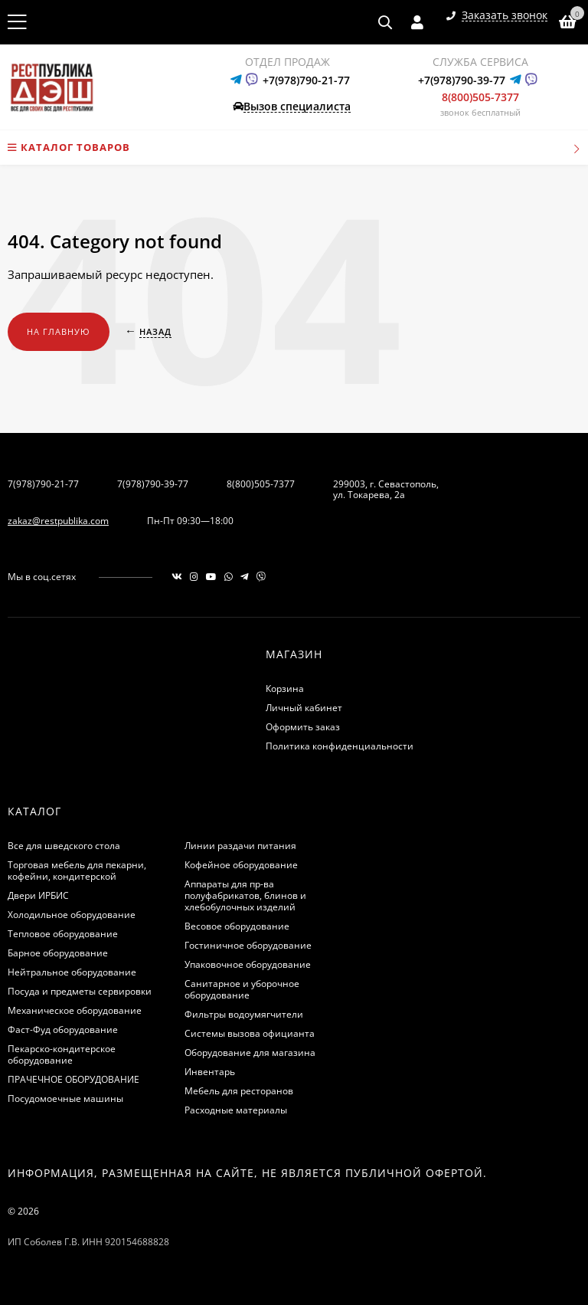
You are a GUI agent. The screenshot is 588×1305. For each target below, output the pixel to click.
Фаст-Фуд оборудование (63, 1029)
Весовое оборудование (237, 926)
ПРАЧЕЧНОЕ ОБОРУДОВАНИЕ (73, 1079)
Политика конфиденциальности (339, 746)
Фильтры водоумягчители (244, 1014)
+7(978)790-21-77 (306, 80)
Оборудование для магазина (250, 1052)
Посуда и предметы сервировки (80, 991)
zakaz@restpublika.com (58, 520)
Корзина (285, 688)
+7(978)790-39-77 (461, 80)
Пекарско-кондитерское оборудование (62, 1054)
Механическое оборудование (75, 1010)
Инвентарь (210, 1071)
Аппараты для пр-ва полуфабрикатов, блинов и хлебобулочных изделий (245, 895)
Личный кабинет (304, 707)
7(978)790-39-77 (152, 483)
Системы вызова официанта (250, 1033)
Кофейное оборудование (241, 864)
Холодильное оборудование (72, 914)
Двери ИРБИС (38, 895)
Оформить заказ (303, 726)
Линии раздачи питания (240, 845)
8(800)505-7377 (480, 97)
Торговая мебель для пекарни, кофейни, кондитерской (77, 870)
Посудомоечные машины (65, 1098)
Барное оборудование (58, 952)
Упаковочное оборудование (248, 964)
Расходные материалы (236, 1109)
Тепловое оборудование (63, 933)
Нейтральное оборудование (72, 972)
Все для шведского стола (64, 845)
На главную (58, 331)
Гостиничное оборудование (248, 945)
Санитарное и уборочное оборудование (242, 989)
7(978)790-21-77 (43, 483)
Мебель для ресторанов (239, 1090)
